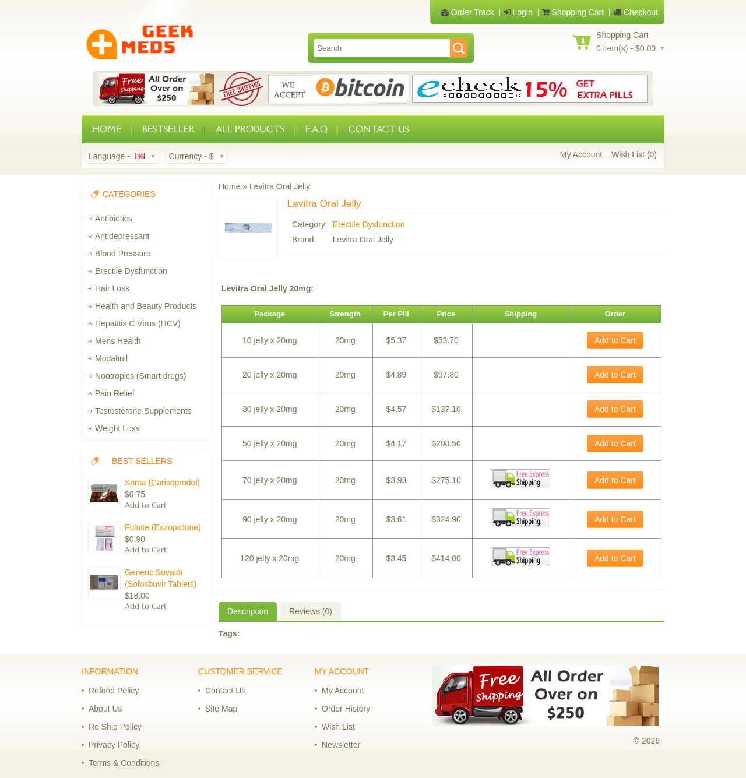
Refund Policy (114, 690)
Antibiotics (113, 218)
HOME (106, 129)
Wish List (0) (634, 154)
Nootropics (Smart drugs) (140, 376)
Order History (346, 708)
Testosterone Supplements (143, 411)
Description (247, 611)
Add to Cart (615, 340)
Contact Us (225, 690)
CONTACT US (379, 129)
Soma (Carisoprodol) (162, 482)
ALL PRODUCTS (250, 129)
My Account (581, 154)
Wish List (338, 726)
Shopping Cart (573, 12)
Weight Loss (117, 428)
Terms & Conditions (124, 763)
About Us (105, 708)
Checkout (635, 12)
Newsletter (341, 744)
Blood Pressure (123, 253)
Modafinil (111, 358)
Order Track (467, 12)
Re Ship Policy (115, 726)
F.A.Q (316, 129)
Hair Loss (112, 288)
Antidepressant (122, 236)
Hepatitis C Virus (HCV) (138, 323)
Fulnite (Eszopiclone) (163, 527)
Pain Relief (115, 393)
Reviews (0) (310, 611)
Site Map (221, 708)
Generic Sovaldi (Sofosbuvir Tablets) (160, 578)
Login (518, 12)
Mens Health (118, 341)
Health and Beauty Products (145, 306)
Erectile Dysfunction (131, 271)
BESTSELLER (168, 129)
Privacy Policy (114, 744)
